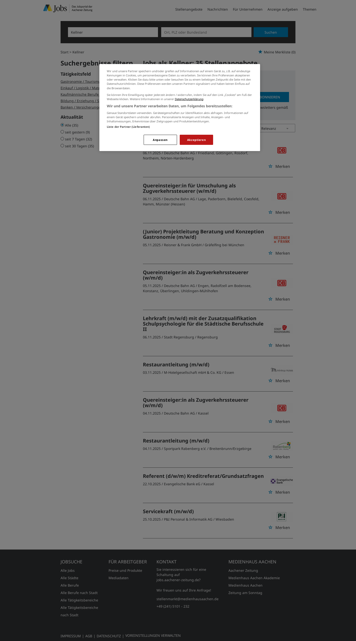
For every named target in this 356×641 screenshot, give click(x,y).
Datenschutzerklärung (189, 99)
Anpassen (160, 140)
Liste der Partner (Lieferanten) (128, 127)
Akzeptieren (196, 140)
